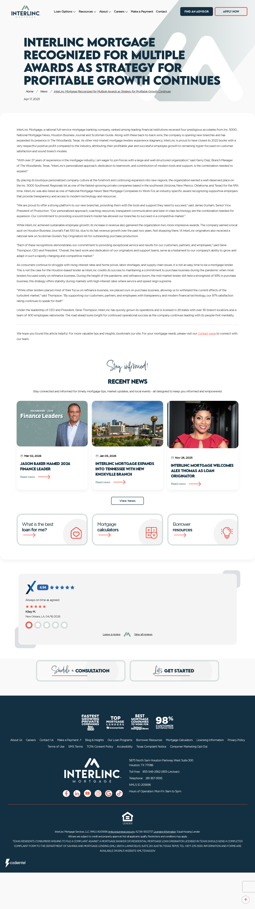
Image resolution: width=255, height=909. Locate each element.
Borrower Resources (149, 740)
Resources (87, 11)
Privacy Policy (236, 740)
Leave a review (111, 634)
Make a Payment (142, 11)
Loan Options (65, 11)
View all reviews (143, 634)
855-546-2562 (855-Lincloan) (161, 771)
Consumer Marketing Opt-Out (188, 746)
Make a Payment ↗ (69, 740)
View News (127, 500)
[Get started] (174, 670)
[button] (29, 625)
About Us (16, 740)
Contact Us (46, 740)
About (105, 11)
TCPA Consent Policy (100, 746)
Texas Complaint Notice (151, 746)
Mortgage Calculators (179, 740)
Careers (121, 11)
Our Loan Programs (120, 740)
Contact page (207, 333)
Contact (161, 11)
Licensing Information (210, 740)
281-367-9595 (153, 778)
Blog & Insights (94, 740)
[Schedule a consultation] (80, 670)
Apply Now (231, 11)
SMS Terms (75, 746)
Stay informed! (127, 367)
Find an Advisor (196, 11)
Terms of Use (56, 746)
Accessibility (124, 746)
